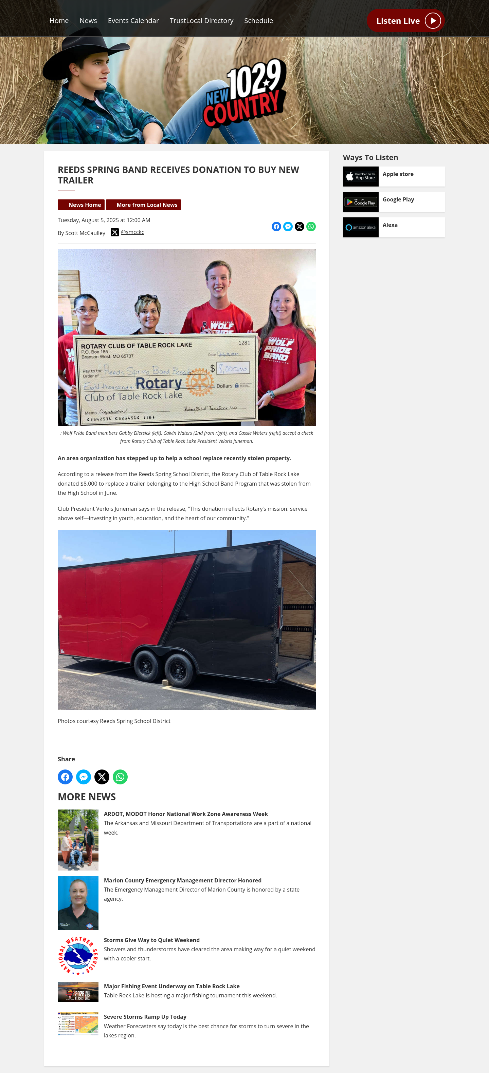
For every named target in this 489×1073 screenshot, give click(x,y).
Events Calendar (133, 20)
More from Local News (147, 205)
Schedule (258, 20)
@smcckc (127, 233)
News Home (85, 205)
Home (59, 20)
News (88, 20)
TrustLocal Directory (201, 20)
